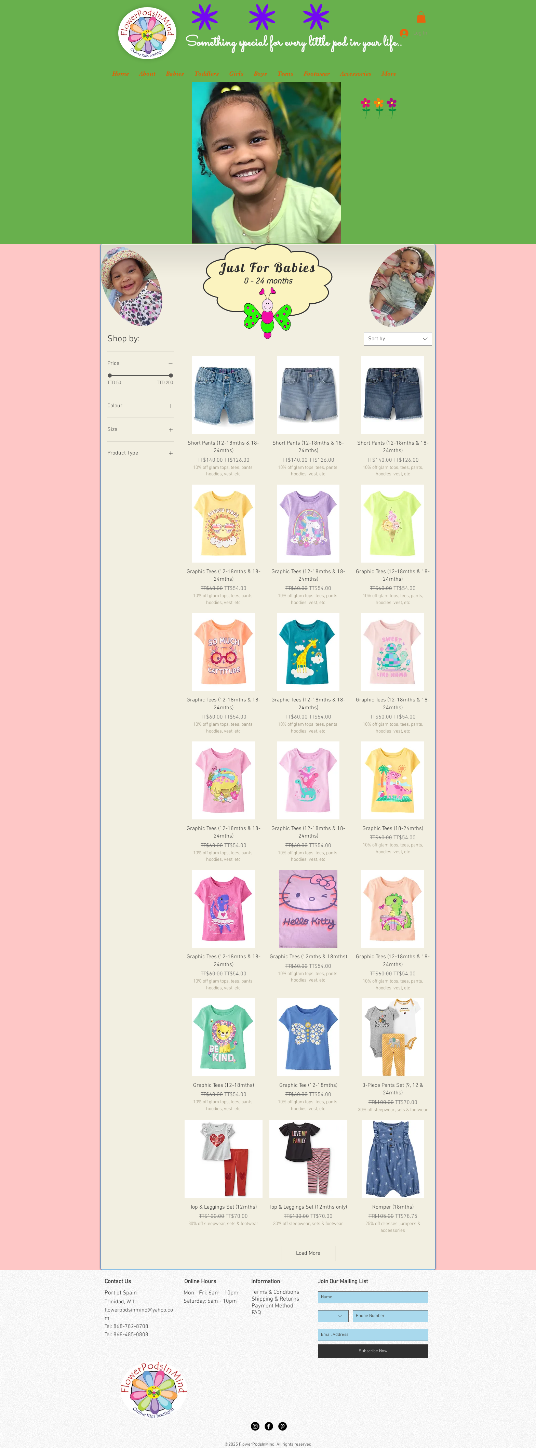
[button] (421, 17)
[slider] (110, 375)
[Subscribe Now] (373, 1351)
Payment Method (272, 1306)
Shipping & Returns (275, 1299)
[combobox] (398, 339)
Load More (308, 1253)
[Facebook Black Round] (269, 1426)
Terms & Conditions (275, 1292)
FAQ (256, 1312)
